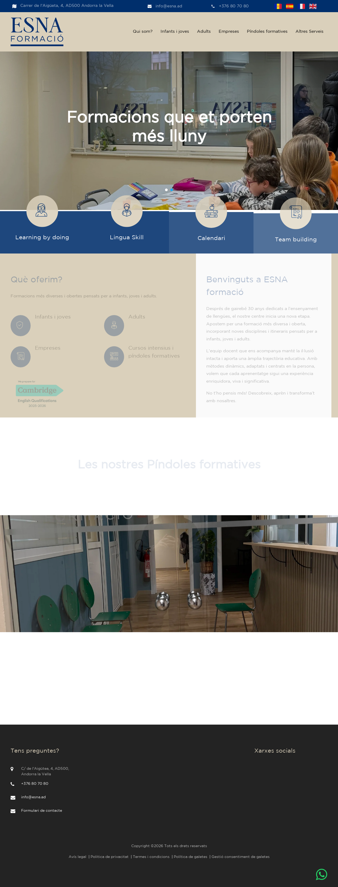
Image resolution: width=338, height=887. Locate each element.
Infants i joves (175, 32)
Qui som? (143, 32)
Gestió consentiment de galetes (241, 856)
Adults (204, 32)
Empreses (229, 32)
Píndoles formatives (267, 32)
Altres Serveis (309, 32)
